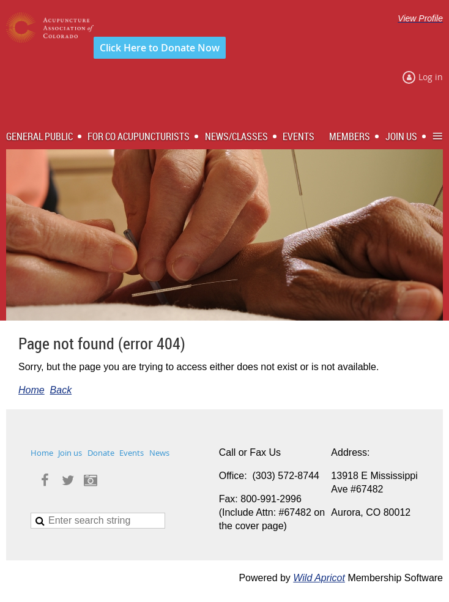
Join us (70, 452)
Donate (100, 452)
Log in (430, 77)
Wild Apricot (319, 578)
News (159, 452)
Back (61, 390)
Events (131, 452)
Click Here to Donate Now (160, 47)
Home (31, 390)
